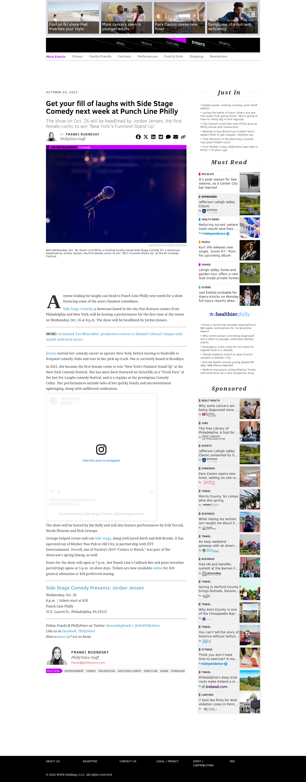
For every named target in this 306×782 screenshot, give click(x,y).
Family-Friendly (100, 56)
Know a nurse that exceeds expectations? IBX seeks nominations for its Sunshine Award (228, 328)
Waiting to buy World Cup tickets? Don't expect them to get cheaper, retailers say (227, 132)
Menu (52, 45)
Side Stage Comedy (78, 309)
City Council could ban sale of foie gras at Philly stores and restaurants (228, 125)
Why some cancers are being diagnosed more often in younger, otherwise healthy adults (227, 339)
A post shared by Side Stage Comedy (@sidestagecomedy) (101, 514)
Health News (210, 219)
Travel (206, 491)
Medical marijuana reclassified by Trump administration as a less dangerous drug (228, 371)
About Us (53, 761)
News (120, 43)
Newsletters (218, 56)
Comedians (178, 670)
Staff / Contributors (203, 763)
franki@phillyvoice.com (88, 662)
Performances (148, 56)
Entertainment (64, 147)
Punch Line (151, 670)
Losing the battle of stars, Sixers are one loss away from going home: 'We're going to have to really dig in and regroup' (229, 116)
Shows (164, 670)
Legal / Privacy (167, 761)
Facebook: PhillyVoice (78, 631)
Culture (172, 43)
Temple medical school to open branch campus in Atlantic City (226, 355)
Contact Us (127, 761)
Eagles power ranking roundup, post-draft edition (228, 106)
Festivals (124, 56)
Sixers (206, 287)
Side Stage (103, 538)
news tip (63, 637)
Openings (208, 468)
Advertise (90, 761)
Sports (224, 43)
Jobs (205, 423)
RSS (232, 761)
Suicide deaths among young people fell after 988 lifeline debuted (227, 363)
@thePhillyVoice (147, 626)
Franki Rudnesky (82, 134)
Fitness (77, 56)
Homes (206, 264)
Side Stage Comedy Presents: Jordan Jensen (95, 587)
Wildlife (208, 174)
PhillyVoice (74, 45)
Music (206, 242)
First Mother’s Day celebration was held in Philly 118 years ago (229, 148)
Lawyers (207, 695)
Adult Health (211, 400)
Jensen (51, 353)
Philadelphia (106, 670)
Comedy (84, 147)
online (158, 568)
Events (198, 43)
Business (208, 513)
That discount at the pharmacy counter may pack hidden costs (227, 140)
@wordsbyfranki (119, 626)
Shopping (196, 56)
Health (146, 43)
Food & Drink (173, 56)
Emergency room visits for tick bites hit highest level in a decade (227, 348)
